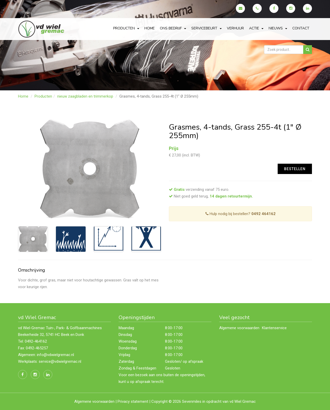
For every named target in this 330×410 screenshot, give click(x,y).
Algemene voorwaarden (239, 328)
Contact (300, 28)
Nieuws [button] (278, 28)
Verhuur (235, 28)
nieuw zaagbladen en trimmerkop (85, 96)
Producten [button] (126, 28)
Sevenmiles (191, 401)
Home (149, 28)
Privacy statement (133, 401)
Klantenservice (274, 328)
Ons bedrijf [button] (173, 28)
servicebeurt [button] (206, 28)
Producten (43, 96)
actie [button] (256, 28)
